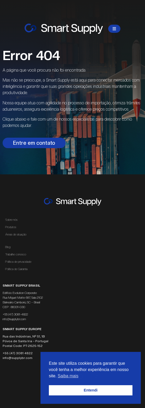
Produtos (10, 227)
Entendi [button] (91, 390)
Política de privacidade (18, 262)
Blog (7, 247)
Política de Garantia (16, 269)
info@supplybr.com (14, 319)
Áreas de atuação (17, 234)
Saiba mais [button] (68, 376)
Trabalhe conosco (15, 254)
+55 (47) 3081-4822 (15, 314)
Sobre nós (11, 220)
